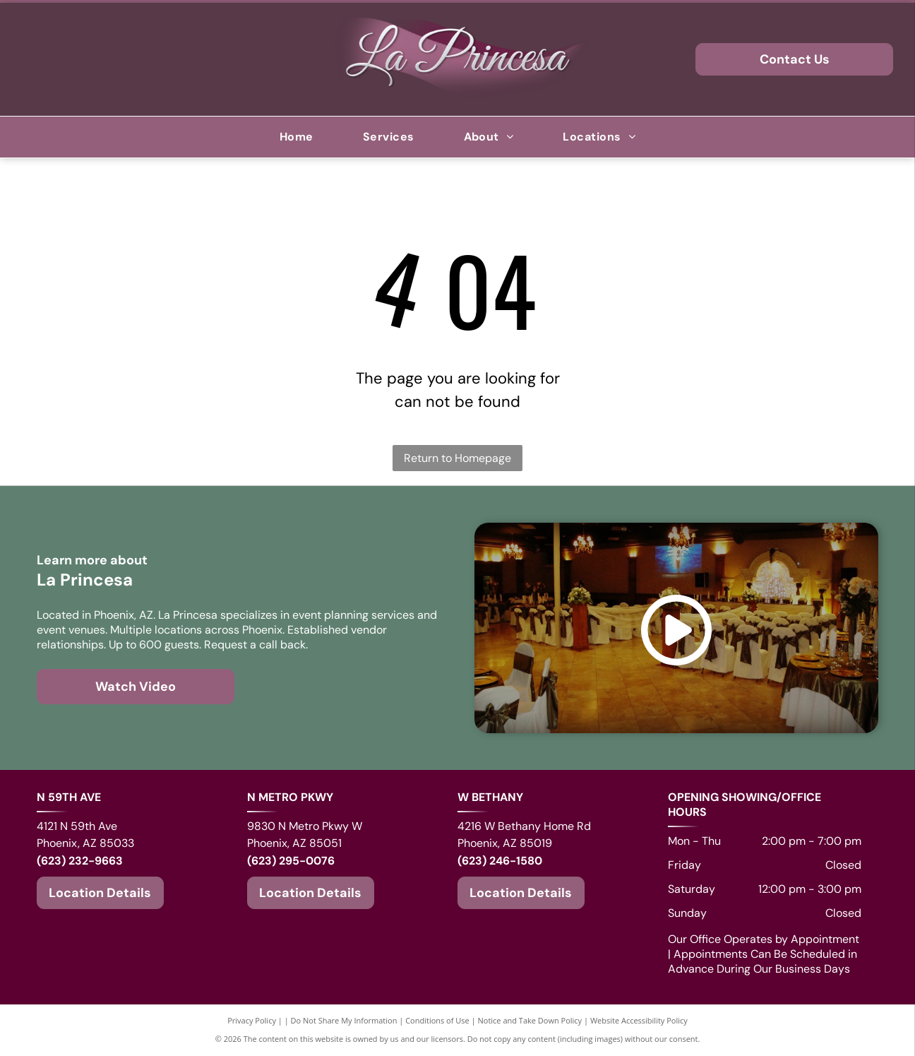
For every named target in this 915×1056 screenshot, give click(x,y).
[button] (388, 137)
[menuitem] (296, 137)
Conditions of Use (437, 1020)
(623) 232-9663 (80, 860)
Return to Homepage (457, 458)
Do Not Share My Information (344, 1020)
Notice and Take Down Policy (530, 1020)
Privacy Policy (251, 1020)
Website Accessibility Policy (639, 1020)
